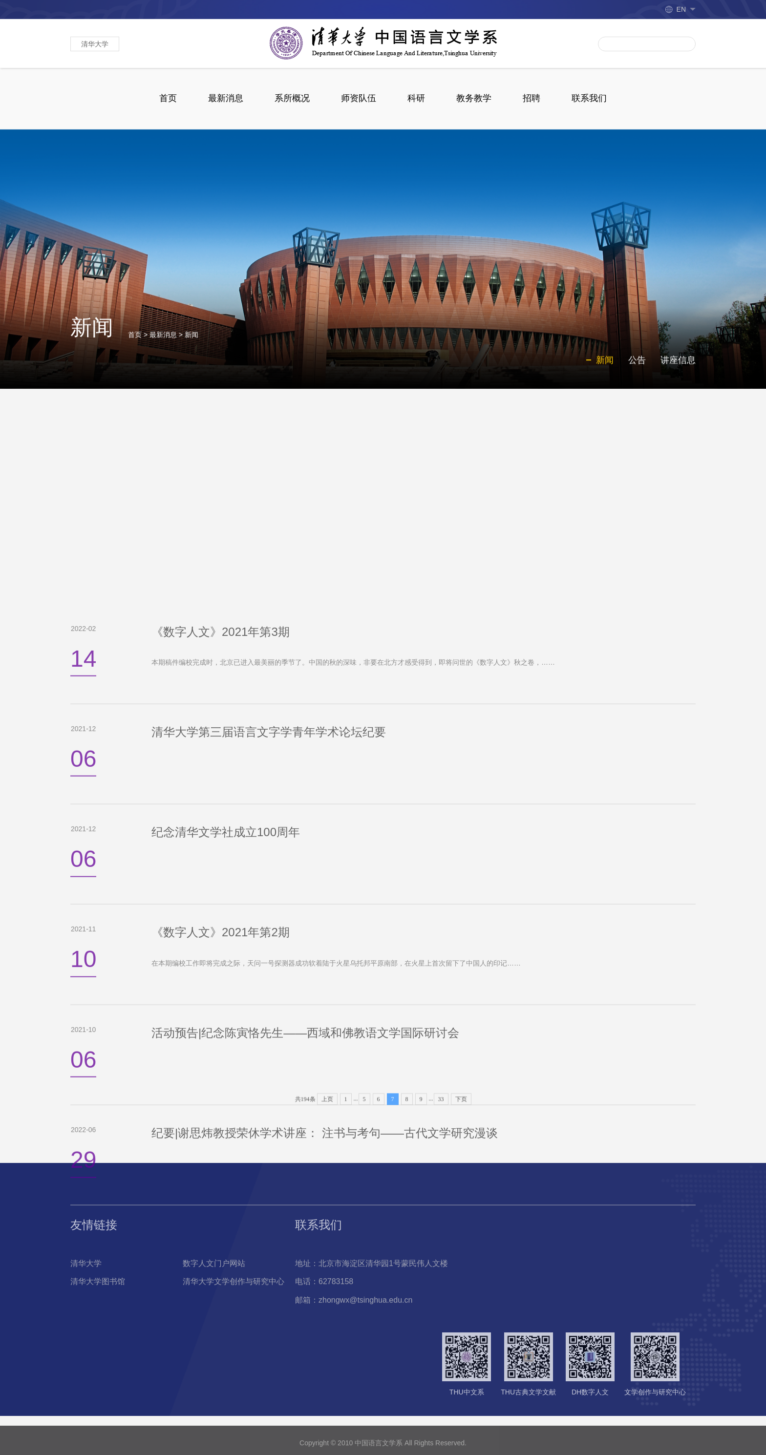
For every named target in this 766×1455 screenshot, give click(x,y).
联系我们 (589, 98)
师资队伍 (358, 98)
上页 (327, 1138)
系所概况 (292, 98)
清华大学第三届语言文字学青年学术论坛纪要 (268, 1026)
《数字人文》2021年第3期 (220, 926)
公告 (637, 370)
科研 (416, 98)
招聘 (531, 98)
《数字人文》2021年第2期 (220, 1227)
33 (441, 1138)
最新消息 (225, 98)
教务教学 (473, 98)
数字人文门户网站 (214, 1310)
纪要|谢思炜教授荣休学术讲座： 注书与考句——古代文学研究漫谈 (324, 1427)
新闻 (191, 345)
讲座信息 (678, 370)
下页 (461, 1138)
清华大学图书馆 (97, 1329)
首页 (168, 98)
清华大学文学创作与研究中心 (233, 1329)
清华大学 (94, 44)
